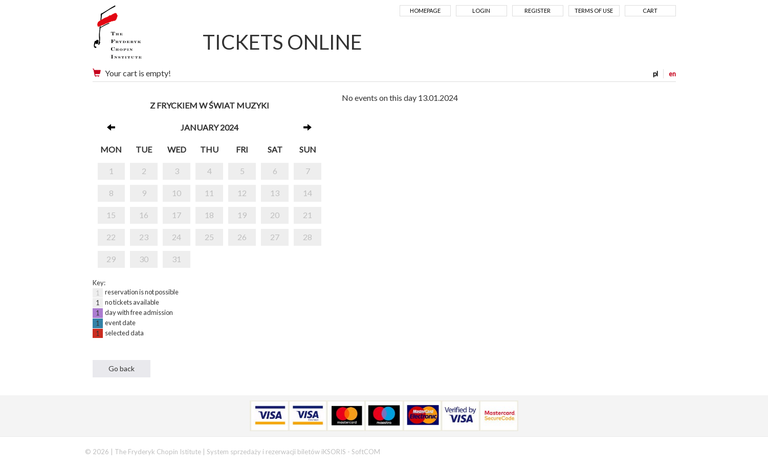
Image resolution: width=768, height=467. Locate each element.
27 (274, 237)
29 (111, 259)
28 (307, 237)
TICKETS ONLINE (282, 42)
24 (176, 237)
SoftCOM (366, 452)
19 (242, 215)
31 (176, 259)
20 (274, 215)
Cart (650, 10)
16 (143, 215)
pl (655, 74)
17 (176, 215)
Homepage (425, 10)
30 (143, 259)
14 (307, 193)
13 (274, 193)
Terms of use (594, 10)
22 (111, 237)
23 (143, 237)
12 (242, 193)
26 (242, 237)
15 (111, 215)
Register (537, 10)
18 (209, 215)
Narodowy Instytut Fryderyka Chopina (137, 36)
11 (209, 193)
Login (481, 10)
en (672, 74)
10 (176, 193)
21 (307, 215)
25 (209, 237)
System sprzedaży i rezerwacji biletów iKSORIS (276, 452)
